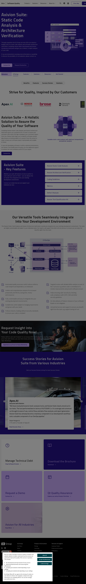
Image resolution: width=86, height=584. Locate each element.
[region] (28, 566)
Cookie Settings (45, 563)
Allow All (45, 555)
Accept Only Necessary (44, 559)
